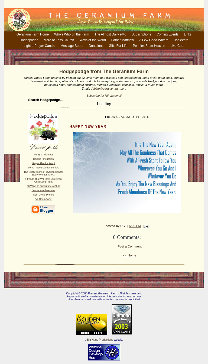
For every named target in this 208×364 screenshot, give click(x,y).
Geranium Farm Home (33, 34)
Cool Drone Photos (43, 194)
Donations (96, 46)
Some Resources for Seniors (43, 167)
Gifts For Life (118, 46)
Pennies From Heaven (149, 46)
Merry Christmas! (43, 154)
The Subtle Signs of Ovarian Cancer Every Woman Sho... (43, 173)
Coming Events (167, 34)
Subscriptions (141, 34)
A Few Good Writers (153, 40)
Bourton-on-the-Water (43, 190)
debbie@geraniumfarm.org (108, 88)
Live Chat (177, 46)
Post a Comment (130, 246)
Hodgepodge (29, 40)
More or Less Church (59, 40)
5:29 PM (135, 226)
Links (187, 34)
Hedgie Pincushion (43, 159)
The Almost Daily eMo (110, 34)
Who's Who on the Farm (71, 34)
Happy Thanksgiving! (43, 163)
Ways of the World (92, 40)
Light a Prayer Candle (39, 46)
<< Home (129, 255)
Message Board (72, 46)
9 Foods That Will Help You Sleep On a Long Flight (43, 180)
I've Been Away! (43, 199)
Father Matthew (122, 40)
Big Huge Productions (100, 339)
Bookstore (181, 40)
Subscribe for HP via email (103, 95)
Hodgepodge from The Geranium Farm (104, 71)
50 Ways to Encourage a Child (43, 186)
